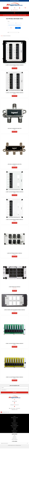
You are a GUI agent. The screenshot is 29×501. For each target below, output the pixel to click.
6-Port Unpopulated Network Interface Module (14, 309)
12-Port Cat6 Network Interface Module (14, 92)
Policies (14, 421)
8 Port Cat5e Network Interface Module (14, 343)
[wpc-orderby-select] (13, 32)
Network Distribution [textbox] (14, 443)
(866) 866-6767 (15, 10)
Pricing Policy (14, 424)
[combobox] (14, 443)
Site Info (14, 429)
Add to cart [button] (14, 68)
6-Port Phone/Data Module (14, 286)
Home (15, 416)
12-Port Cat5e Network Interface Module (14, 65)
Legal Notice (14, 432)
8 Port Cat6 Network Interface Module (14, 377)
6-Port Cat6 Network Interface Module (14, 219)
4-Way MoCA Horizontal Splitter (14, 164)
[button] (14, 392)
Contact (14, 420)
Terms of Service (14, 439)
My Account (14, 438)
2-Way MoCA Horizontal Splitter (14, 128)
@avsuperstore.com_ (6, 412)
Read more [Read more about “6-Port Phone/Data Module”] (14, 290)
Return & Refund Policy (14, 425)
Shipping (14, 428)
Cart (14, 435)
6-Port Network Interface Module (14, 253)
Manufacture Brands (14, 417)
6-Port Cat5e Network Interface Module (14, 191)
